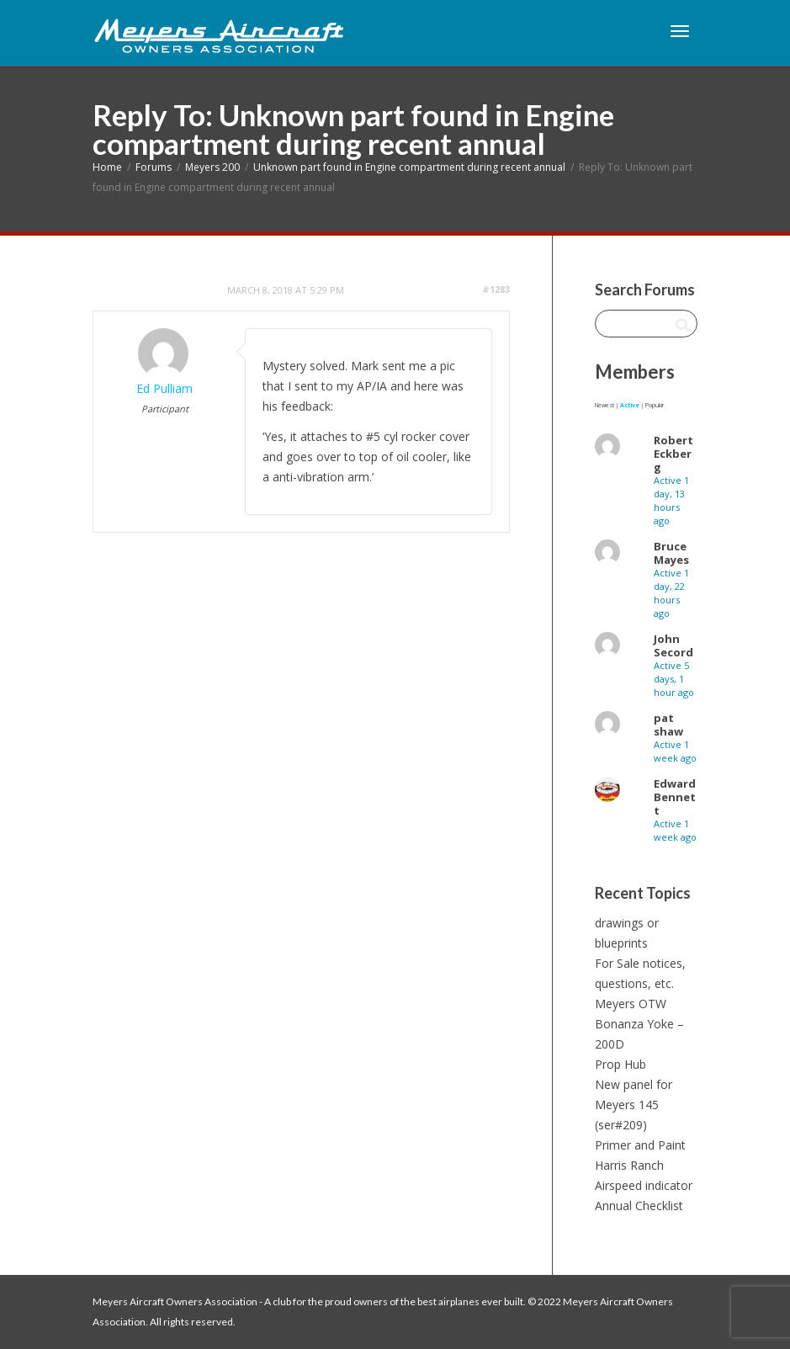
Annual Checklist (639, 1206)
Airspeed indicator (643, 1185)
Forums (153, 167)
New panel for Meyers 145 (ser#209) (633, 1104)
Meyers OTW (630, 1004)
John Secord (673, 645)
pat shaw (668, 724)
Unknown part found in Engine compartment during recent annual (409, 167)
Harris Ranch (629, 1165)
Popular (654, 405)
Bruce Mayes (671, 553)
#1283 (496, 289)
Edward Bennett (675, 797)
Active (629, 405)
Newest (604, 405)
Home (107, 167)
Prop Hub (620, 1064)
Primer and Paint (640, 1145)
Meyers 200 (212, 167)
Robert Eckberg (673, 454)
